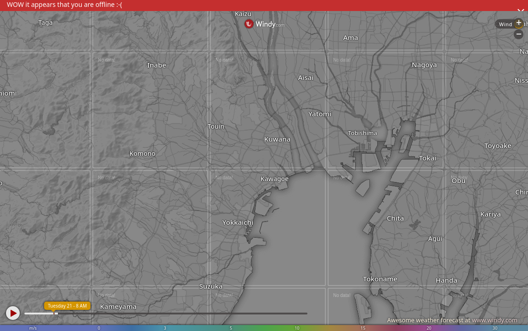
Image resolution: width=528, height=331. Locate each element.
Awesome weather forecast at (452, 320)
